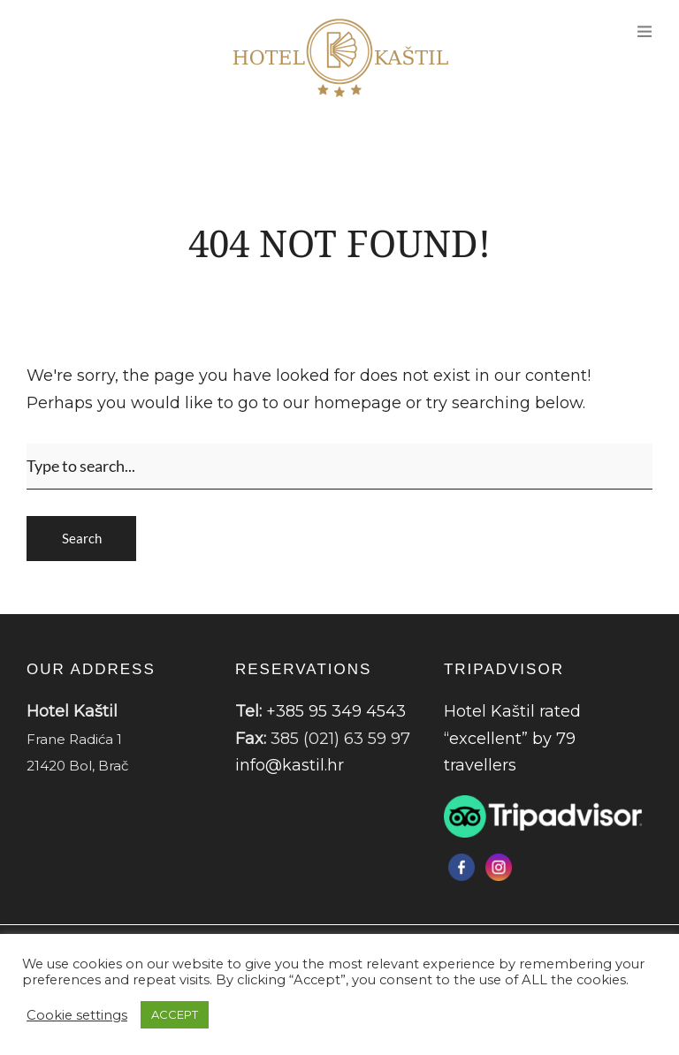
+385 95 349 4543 (336, 711)
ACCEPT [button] (174, 1014)
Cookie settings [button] (77, 1015)
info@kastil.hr (289, 765)
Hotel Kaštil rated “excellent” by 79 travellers (512, 738)
